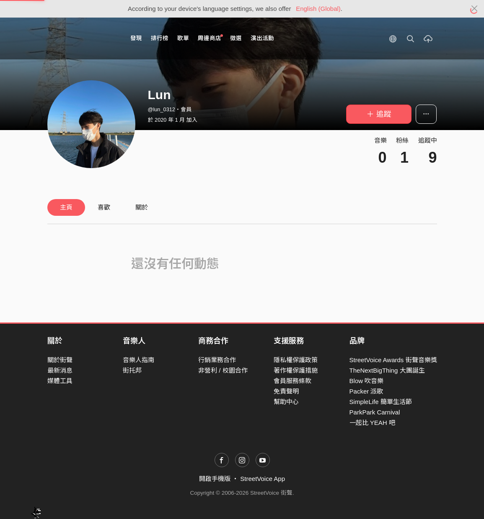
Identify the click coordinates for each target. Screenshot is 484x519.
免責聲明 (286, 391)
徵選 (236, 38)
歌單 (183, 38)
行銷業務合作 (217, 359)
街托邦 (132, 370)
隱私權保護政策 (296, 359)
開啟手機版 (214, 478)
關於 (141, 207)
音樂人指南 (138, 359)
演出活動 (262, 38)
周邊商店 (210, 37)
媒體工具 (59, 380)
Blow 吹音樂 (366, 380)
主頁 (66, 207)
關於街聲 (59, 359)
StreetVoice (81, 38)
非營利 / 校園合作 (223, 370)
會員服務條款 (292, 380)
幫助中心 (286, 401)
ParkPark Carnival (374, 412)
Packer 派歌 (366, 391)
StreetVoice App (262, 478)
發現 (136, 38)
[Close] (474, 9)
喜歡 (104, 207)
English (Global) (318, 8)
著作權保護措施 (296, 370)
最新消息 (59, 370)
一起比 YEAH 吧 (372, 422)
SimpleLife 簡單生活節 (380, 401)
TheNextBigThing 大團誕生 (387, 370)
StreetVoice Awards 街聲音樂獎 (393, 359)
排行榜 (159, 38)
